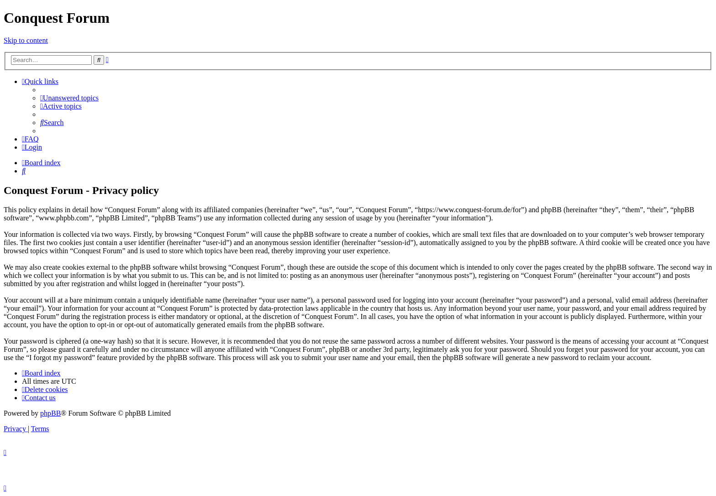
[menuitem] (69, 98)
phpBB (50, 413)
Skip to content (26, 40)
